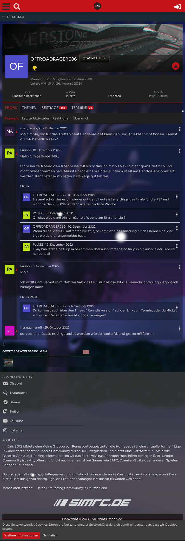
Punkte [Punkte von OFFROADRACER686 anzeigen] (70, 96)
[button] (7, 7)
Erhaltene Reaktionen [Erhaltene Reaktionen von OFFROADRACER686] (26, 96)
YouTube (12, 421)
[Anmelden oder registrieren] (178, 7)
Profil (11, 108)
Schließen (50, 535)
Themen (29, 108)
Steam (11, 402)
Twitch (11, 411)
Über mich (81, 118)
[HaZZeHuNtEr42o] (8, 362)
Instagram (14, 430)
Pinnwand (12, 118)
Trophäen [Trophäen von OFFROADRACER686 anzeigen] (114, 96)
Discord (12, 383)
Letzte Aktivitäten (36, 118)
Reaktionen (61, 118)
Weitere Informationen (21, 535)
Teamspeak (14, 393)
